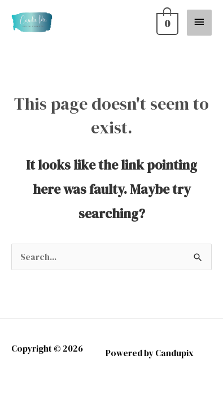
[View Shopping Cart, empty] (166, 22)
